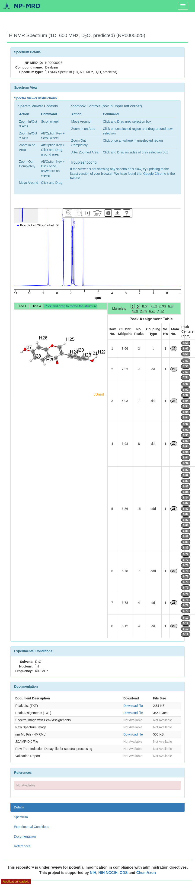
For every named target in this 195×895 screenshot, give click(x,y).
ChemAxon (146, 873)
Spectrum (21, 817)
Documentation (25, 836)
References (22, 846)
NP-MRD (27, 5)
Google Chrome (154, 173)
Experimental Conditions (31, 827)
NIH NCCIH (108, 873)
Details (19, 807)
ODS (124, 873)
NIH (93, 873)
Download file (133, 706)
